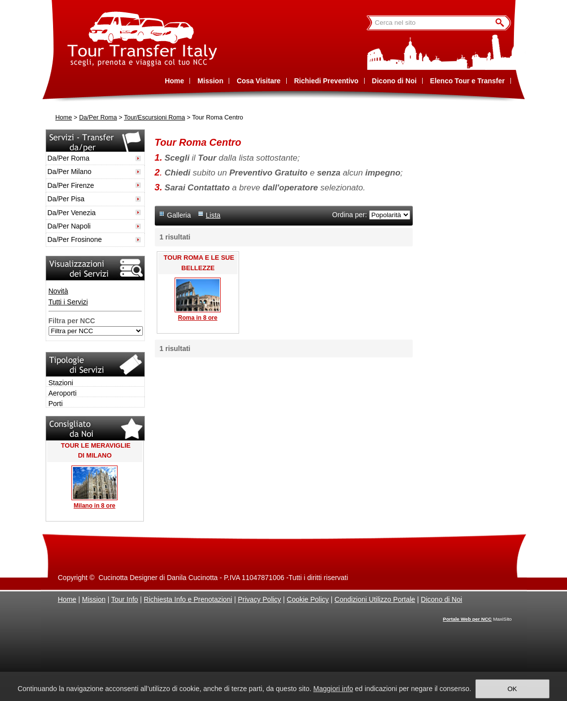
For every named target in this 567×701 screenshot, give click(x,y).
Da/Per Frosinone (75, 239)
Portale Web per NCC (467, 619)
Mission (93, 599)
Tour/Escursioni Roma (154, 117)
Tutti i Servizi (68, 302)
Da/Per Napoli (69, 226)
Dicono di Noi (441, 599)
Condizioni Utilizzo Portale (374, 599)
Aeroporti (63, 393)
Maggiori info (333, 689)
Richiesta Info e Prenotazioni (188, 599)
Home (64, 117)
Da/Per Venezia (72, 213)
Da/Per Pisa (66, 199)
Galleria (179, 215)
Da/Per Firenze (71, 185)
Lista (213, 215)
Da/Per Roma (98, 117)
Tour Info (124, 599)
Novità (58, 291)
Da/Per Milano (70, 171)
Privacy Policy (259, 599)
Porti (56, 404)
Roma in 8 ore (197, 317)
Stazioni (61, 383)
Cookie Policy (308, 599)
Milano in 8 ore (94, 505)
